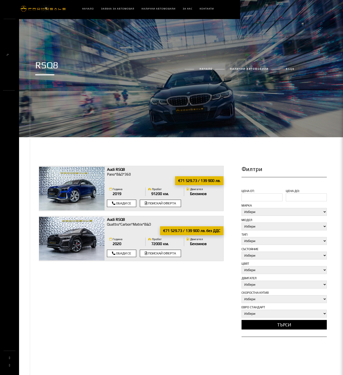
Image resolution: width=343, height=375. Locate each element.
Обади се (121, 203)
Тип (244, 234)
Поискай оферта (160, 203)
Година (115, 189)
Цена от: (248, 191)
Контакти (207, 8)
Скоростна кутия (255, 292)
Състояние (250, 249)
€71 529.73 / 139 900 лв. (199, 180)
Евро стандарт (253, 307)
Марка (247, 205)
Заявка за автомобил (117, 8)
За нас (187, 8)
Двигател (195, 189)
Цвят (245, 263)
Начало (88, 8)
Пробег (155, 189)
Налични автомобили (158, 8)
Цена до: (293, 191)
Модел (247, 220)
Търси (284, 324)
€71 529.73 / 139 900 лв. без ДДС (191, 230)
